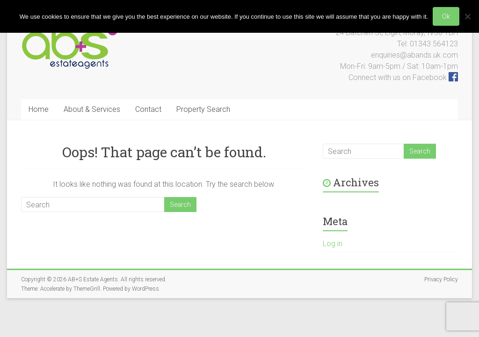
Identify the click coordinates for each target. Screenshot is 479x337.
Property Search (203, 109)
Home (39, 109)
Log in (332, 243)
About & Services (92, 109)
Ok (446, 16)
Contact (148, 109)
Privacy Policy (441, 279)
